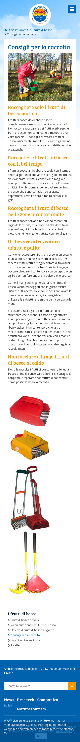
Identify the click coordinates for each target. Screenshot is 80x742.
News (9, 699)
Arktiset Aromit (18, 30)
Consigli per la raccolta (25, 635)
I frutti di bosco (42, 30)
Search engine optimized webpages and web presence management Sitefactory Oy (39, 729)
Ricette (15, 645)
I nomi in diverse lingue (25, 640)
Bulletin (9, 705)
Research (25, 699)
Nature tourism (31, 709)
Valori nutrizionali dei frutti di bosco (33, 625)
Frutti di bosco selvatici (25, 620)
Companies (47, 699)
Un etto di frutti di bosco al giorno (32, 630)
